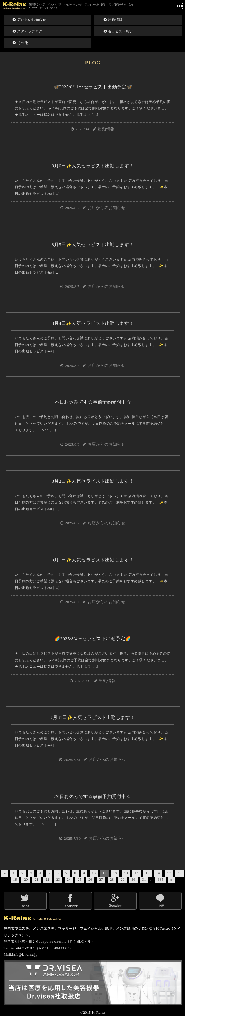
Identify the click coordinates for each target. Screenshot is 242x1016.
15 (147, 873)
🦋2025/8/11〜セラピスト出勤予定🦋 (92, 86)
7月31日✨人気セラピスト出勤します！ (92, 717)
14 (137, 873)
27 (101, 880)
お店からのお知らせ (106, 208)
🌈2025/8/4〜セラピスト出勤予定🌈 (92, 638)
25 (79, 880)
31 (144, 880)
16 (158, 873)
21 (37, 880)
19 (15, 880)
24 (69, 880)
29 (122, 880)
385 (160, 880)
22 (47, 880)
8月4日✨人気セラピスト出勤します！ (93, 323)
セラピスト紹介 (119, 31)
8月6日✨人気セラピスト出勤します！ (93, 165)
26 (90, 880)
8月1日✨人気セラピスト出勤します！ (93, 559)
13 (126, 873)
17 (169, 873)
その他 (20, 43)
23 (58, 880)
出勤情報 (113, 20)
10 (94, 873)
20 (26, 880)
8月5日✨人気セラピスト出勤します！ (93, 244)
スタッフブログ (28, 31)
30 (133, 880)
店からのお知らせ (29, 20)
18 (179, 873)
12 (115, 873)
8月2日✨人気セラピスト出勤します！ (93, 481)
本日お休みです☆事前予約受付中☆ (92, 402)
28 (112, 880)
